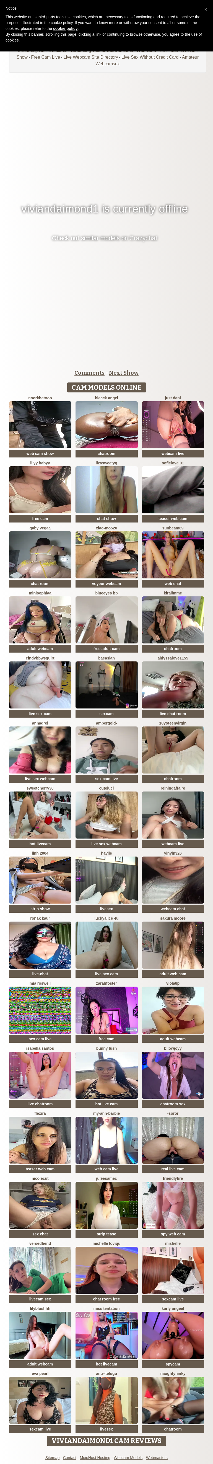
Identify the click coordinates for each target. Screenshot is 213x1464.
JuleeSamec (106, 1178)
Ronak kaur (40, 918)
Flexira (40, 1113)
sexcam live (173, 1299)
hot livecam (40, 844)
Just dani (173, 398)
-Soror (172, 1113)
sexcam (106, 714)
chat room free (106, 1299)
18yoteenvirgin (173, 723)
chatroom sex (172, 1104)
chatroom (106, 453)
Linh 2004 (40, 853)
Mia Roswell (40, 983)
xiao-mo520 (106, 528)
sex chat (40, 1234)
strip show (40, 909)
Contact (69, 1457)
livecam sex (40, 1299)
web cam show (40, 453)
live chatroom (40, 1104)
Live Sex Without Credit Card (149, 57)
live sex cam (40, 714)
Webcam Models (128, 1457)
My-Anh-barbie (106, 1113)
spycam (173, 1364)
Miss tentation (106, 1308)
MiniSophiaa (40, 593)
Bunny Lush (106, 1048)
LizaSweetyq (106, 463)
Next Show (124, 372)
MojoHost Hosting (95, 1457)
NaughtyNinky (172, 1373)
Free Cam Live (45, 57)
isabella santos (40, 1048)
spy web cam (173, 1234)
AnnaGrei (40, 723)
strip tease (106, 1234)
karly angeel (173, 1308)
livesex (106, 909)
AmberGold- (106, 723)
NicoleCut (40, 1178)
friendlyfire (173, 1178)
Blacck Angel (106, 398)
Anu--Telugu (106, 1373)
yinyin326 (173, 853)
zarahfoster (106, 983)
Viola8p (173, 983)
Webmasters (157, 1457)
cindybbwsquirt (40, 658)
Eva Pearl (40, 1373)
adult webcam (40, 648)
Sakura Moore (173, 918)
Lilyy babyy (40, 463)
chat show (106, 518)
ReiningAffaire (173, 788)
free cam (40, 518)
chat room (40, 583)
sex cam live (106, 779)
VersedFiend (40, 1243)
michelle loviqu (106, 1243)
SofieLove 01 (173, 463)
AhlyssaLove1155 (173, 658)
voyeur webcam (106, 583)
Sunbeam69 (172, 528)
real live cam (173, 1169)
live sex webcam (40, 779)
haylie (106, 853)
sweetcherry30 (40, 788)
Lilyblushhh (40, 1308)
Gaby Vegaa (40, 528)
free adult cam (106, 648)
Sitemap (52, 1457)
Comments (89, 372)
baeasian (106, 658)
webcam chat (173, 909)
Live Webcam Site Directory (91, 57)
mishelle (173, 1243)
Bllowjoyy (173, 1048)
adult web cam (173, 974)
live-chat (40, 974)
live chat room (173, 714)
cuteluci (106, 788)
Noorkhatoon (40, 398)
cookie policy (65, 28)
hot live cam (106, 1104)
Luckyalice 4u (106, 918)
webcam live (173, 453)
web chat (173, 583)
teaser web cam (173, 518)
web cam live (106, 1169)
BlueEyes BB (106, 593)
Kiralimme (173, 593)
